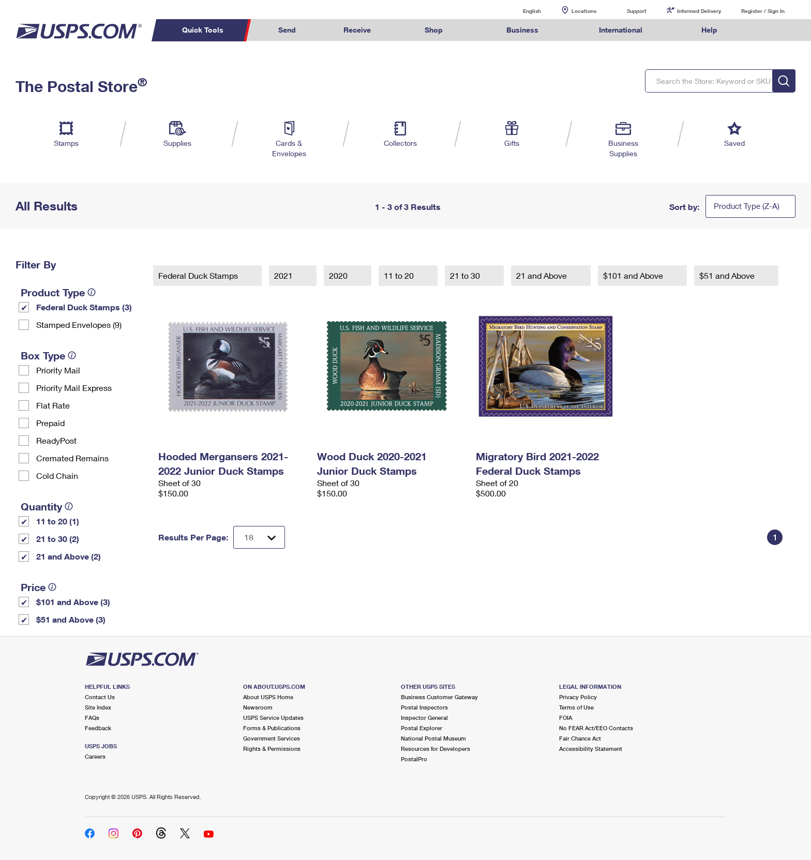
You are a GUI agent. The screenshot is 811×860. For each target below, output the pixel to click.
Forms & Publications (272, 728)
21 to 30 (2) (57, 539)
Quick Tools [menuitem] (202, 29)
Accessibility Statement (590, 748)
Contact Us (100, 696)
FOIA (565, 717)
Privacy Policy (578, 696)
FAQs (92, 717)
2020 (339, 275)
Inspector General (424, 717)
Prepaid (50, 423)
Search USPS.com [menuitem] (761, 30)
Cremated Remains (72, 458)
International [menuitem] (620, 29)
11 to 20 (400, 275)
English (521, 11)
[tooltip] (91, 292)
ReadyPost (56, 440)
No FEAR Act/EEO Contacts (596, 728)
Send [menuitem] (287, 29)
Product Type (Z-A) (746, 205)
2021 (284, 275)
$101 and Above (634, 275)
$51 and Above (728, 275)
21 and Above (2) (68, 556)
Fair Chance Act (580, 738)
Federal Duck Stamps (199, 275)
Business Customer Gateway (439, 696)
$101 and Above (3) (73, 602)
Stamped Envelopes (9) (79, 324)
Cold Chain (57, 475)
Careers (95, 756)
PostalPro (414, 759)
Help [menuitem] (709, 29)
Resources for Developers (435, 748)
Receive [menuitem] (357, 29)
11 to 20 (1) (57, 521)
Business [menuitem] (522, 29)
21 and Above (542, 275)
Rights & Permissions (272, 748)
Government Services (271, 738)
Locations (584, 11)
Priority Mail (58, 370)
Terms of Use (576, 707)
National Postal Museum (433, 738)
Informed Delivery (699, 11)
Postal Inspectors (424, 707)
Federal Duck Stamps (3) (84, 307)
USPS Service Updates (273, 717)
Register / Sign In (763, 11)
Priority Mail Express (74, 388)
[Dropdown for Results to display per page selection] (259, 537)
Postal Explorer (421, 728)
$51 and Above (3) (71, 619)
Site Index (98, 707)
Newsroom (258, 707)
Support (637, 11)
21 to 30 (466, 275)
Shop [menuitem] (434, 29)
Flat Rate (53, 405)
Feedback (98, 728)
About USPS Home (268, 696)
